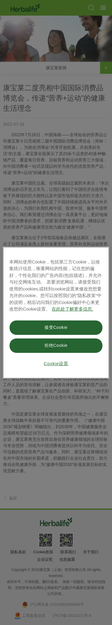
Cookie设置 (56, 363)
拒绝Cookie (56, 345)
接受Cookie (56, 327)
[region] (56, 313)
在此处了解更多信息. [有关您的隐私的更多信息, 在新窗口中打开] (72, 308)
